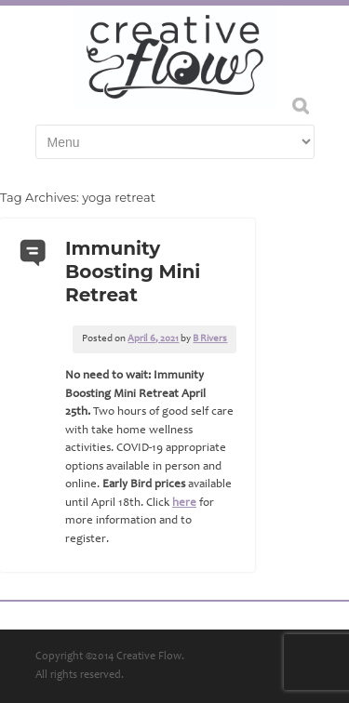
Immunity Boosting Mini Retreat (132, 271)
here (184, 503)
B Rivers (210, 339)
